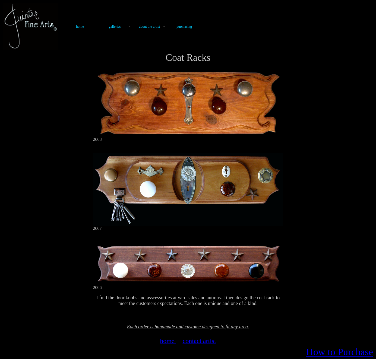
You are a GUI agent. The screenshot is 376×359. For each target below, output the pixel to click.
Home (80, 26)
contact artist (199, 340)
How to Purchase (339, 352)
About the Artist (149, 26)
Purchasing (184, 26)
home (168, 340)
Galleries (115, 26)
